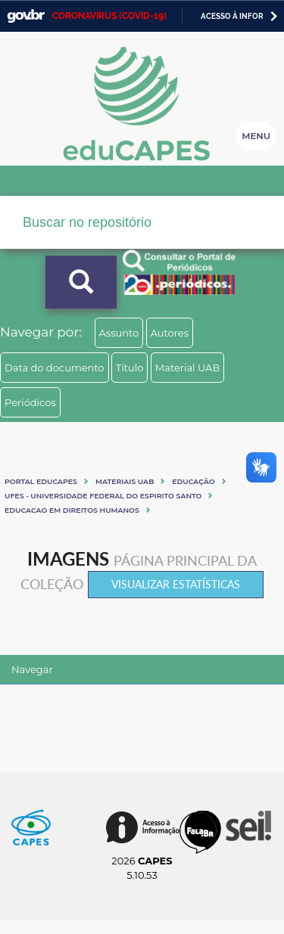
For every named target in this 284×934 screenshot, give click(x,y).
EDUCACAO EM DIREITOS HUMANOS (72, 510)
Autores (170, 333)
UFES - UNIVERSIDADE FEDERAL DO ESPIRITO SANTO (103, 496)
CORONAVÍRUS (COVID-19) (109, 16)
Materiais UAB (124, 481)
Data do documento (55, 367)
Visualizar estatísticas (175, 584)
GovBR (26, 16)
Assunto (119, 333)
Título (130, 367)
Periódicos (30, 402)
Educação (193, 481)
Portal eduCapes (41, 481)
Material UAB (187, 367)
